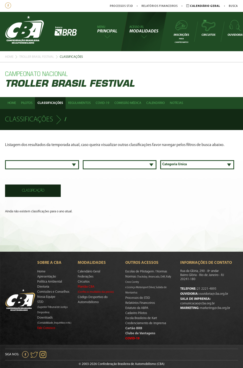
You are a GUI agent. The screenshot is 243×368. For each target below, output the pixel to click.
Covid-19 (102, 103)
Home (9, 57)
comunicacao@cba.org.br (197, 303)
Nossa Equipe (46, 297)
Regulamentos (79, 103)
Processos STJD (121, 6)
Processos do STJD (137, 298)
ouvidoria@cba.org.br (213, 294)
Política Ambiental (49, 281)
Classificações (50, 103)
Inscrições (181, 31)
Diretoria (43, 286)
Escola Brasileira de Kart (141, 318)
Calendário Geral (89, 271)
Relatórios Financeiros (159, 6)
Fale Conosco (46, 328)
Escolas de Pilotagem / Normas (146, 271)
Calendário (155, 103)
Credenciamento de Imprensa (145, 323)
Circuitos (208, 27)
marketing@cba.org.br (215, 308)
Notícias (176, 103)
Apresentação (46, 276)
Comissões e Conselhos (53, 291)
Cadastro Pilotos (136, 313)
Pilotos (26, 103)
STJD (52, 307)
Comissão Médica (127, 103)
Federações (85, 276)
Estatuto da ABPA (136, 308)
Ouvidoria (235, 27)
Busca (233, 6)
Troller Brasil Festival (36, 57)
